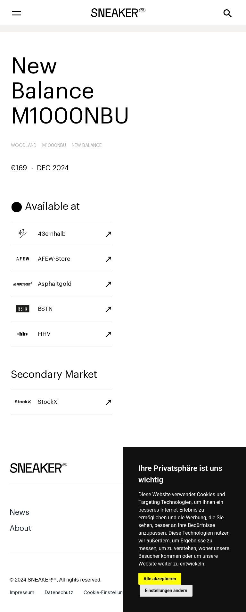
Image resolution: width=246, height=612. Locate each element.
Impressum (22, 592)
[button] (16, 13)
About (20, 528)
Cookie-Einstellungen (107, 592)
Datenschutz (59, 592)
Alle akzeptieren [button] (160, 578)
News (19, 512)
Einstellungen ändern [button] (166, 590)
